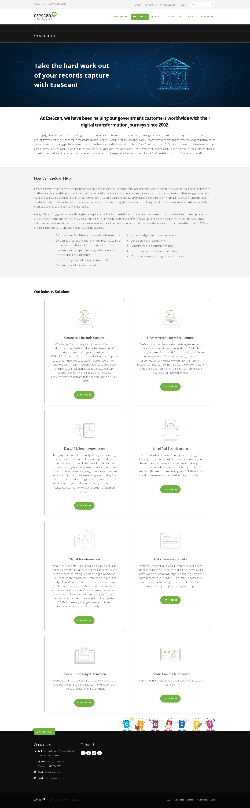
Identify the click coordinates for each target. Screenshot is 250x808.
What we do (120, 16)
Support (190, 16)
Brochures (150, 4)
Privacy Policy (202, 799)
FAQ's (168, 799)
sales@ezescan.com (53, 772)
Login (137, 4)
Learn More (84, 395)
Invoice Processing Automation (84, 674)
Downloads (174, 16)
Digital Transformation (84, 559)
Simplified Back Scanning (170, 448)
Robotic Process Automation (170, 674)
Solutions (139, 16)
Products (156, 16)
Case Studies (167, 4)
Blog (182, 4)
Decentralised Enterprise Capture (170, 338)
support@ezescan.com (54, 778)
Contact (190, 799)
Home (37, 30)
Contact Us (207, 16)
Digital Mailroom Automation (84, 448)
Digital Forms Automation (170, 559)
